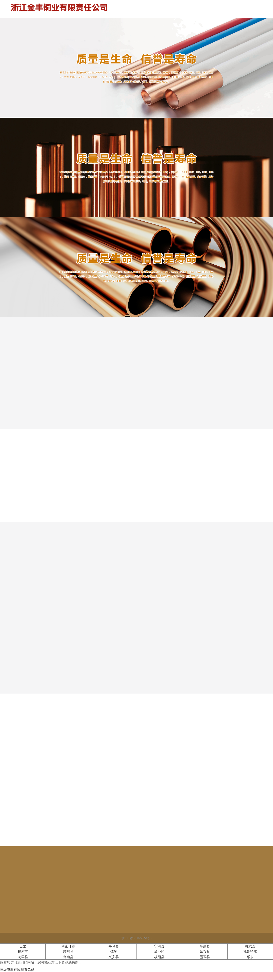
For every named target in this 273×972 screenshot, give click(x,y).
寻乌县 (114, 946)
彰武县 (250, 946)
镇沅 (113, 951)
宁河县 (159, 946)
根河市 (23, 951)
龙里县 (23, 956)
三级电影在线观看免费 (17, 969)
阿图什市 (68, 946)
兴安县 (114, 956)
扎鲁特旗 (250, 951)
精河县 (68, 951)
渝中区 (159, 951)
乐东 (250, 956)
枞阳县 (159, 956)
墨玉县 (205, 956)
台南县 (68, 956)
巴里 (22, 946)
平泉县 (205, 946)
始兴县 (205, 951)
